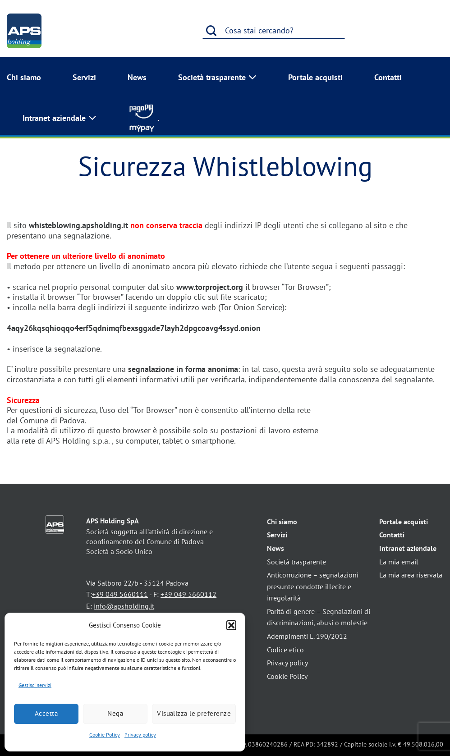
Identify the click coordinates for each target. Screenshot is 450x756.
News (137, 77)
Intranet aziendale (59, 118)
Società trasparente (217, 77)
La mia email (398, 561)
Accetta (46, 713)
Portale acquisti (315, 77)
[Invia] (211, 31)
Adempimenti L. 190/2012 (307, 636)
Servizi (84, 77)
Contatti (388, 77)
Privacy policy (140, 734)
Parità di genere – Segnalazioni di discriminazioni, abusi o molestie (318, 617)
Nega (115, 713)
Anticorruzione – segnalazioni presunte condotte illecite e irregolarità (312, 586)
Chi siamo (24, 77)
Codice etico (285, 649)
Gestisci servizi (34, 685)
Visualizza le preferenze (194, 713)
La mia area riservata (410, 574)
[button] (231, 625)
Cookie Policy (104, 734)
